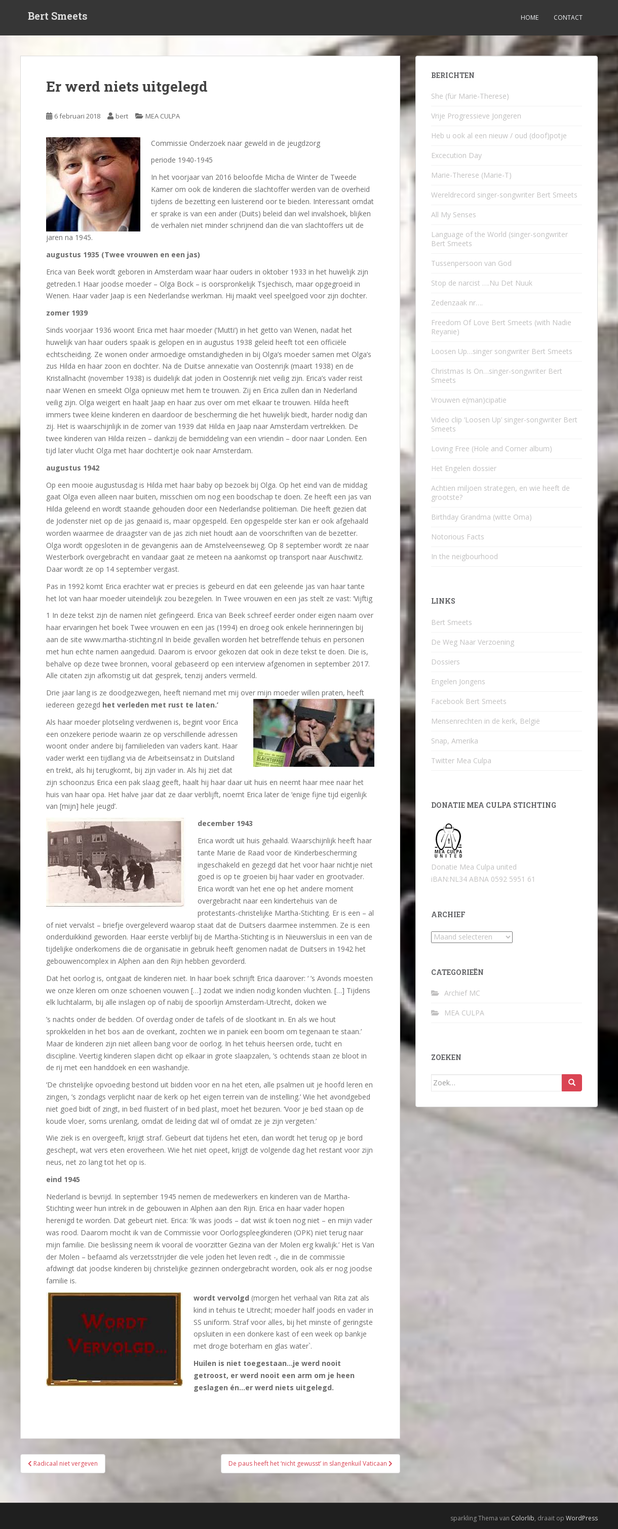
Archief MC (462, 993)
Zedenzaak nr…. (457, 302)
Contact (568, 17)
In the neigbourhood (464, 556)
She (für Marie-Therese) (470, 96)
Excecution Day (456, 155)
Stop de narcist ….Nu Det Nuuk (481, 283)
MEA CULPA (162, 116)
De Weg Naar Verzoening (472, 642)
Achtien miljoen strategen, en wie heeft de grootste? (500, 492)
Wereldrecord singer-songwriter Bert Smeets (504, 195)
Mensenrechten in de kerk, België (485, 721)
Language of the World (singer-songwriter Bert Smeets (499, 238)
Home (529, 17)
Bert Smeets (58, 17)
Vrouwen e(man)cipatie (469, 400)
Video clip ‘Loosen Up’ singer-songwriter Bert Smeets (504, 424)
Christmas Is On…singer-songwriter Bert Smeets (496, 375)
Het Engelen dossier (463, 468)
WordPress (582, 1518)
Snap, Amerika (454, 741)
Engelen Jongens (458, 681)
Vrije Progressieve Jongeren (476, 116)
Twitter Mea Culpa (461, 760)
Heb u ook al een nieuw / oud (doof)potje (499, 135)
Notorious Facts (457, 536)
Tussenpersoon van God (471, 263)
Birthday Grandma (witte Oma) (481, 517)
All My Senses (453, 214)
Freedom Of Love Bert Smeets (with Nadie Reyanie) (501, 327)
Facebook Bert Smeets (469, 701)
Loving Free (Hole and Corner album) (491, 448)
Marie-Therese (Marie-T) (471, 175)
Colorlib (522, 1518)
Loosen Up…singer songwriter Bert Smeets (501, 351)
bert (121, 116)
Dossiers (445, 662)
